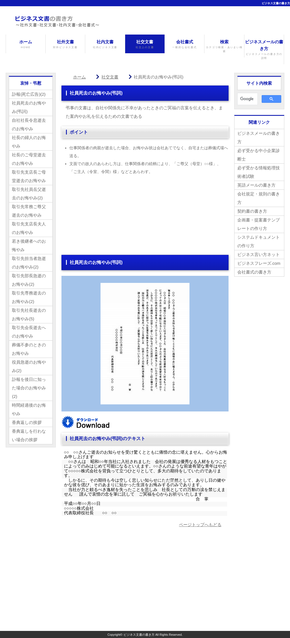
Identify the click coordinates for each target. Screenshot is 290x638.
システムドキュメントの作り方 (258, 241)
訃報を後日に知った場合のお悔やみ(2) (29, 388)
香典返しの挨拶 (27, 422)
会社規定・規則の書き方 (258, 198)
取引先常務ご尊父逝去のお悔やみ (29, 210)
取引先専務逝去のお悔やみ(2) (29, 297)
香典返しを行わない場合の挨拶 (29, 435)
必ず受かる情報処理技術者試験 (258, 172)
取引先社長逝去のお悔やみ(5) (29, 314)
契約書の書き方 (252, 211)
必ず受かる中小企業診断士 (258, 154)
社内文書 (105, 44)
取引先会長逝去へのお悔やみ (29, 331)
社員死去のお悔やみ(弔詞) (29, 107)
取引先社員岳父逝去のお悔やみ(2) (29, 193)
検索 (224, 46)
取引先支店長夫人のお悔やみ (29, 228)
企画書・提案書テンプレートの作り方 (258, 224)
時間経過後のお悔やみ (29, 409)
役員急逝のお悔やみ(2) (29, 366)
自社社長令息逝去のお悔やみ (29, 124)
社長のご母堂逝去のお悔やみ (29, 159)
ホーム (25, 44)
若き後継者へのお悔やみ (29, 245)
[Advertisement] (145, 215)
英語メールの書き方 (256, 185)
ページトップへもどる (200, 524)
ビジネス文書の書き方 (276, 3)
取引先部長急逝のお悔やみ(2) (29, 280)
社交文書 (145, 44)
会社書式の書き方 (254, 272)
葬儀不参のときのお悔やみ (29, 349)
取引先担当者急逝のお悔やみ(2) (29, 262)
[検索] (247, 99)
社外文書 (65, 44)
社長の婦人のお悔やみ (29, 141)
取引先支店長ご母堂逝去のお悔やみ (29, 176)
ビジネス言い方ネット (258, 254)
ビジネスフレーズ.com (259, 263)
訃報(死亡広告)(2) (28, 94)
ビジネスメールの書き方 (264, 49)
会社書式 (184, 44)
